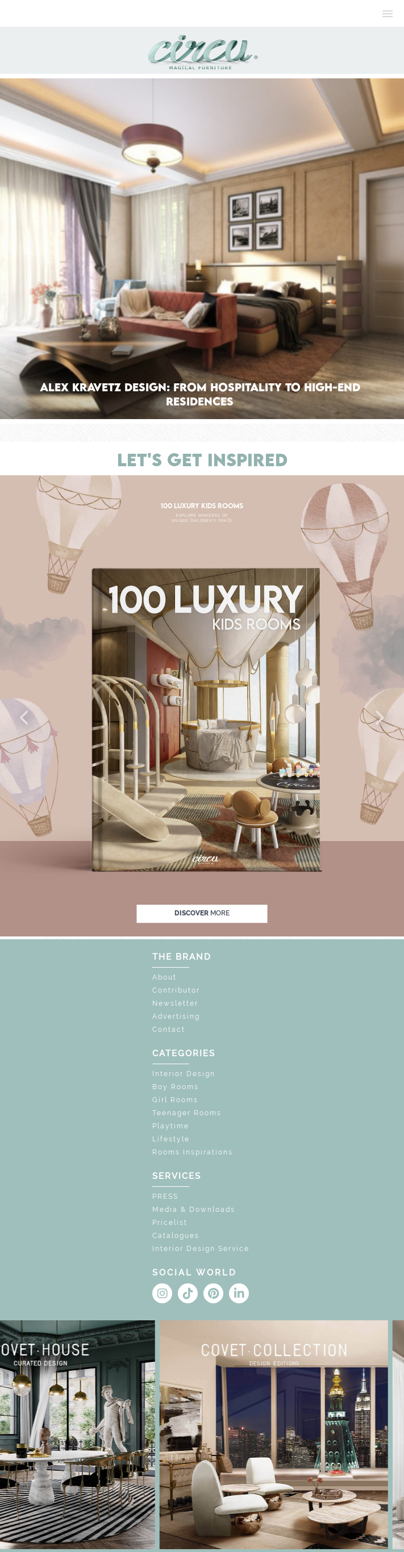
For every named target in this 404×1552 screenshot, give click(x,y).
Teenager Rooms (187, 1113)
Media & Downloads (193, 1210)
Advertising (176, 1016)
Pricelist (170, 1223)
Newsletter (175, 1003)
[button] (25, 718)
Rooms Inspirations (192, 1152)
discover (202, 914)
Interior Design (183, 1074)
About (164, 977)
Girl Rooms (175, 1100)
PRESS (165, 1196)
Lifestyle (171, 1139)
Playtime (170, 1126)
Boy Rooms (175, 1087)
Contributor (176, 990)
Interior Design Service (200, 1249)
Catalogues (175, 1236)
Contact (168, 1030)
